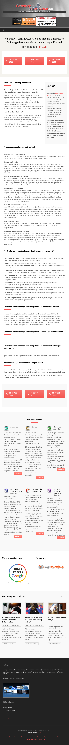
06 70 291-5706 (55, 60)
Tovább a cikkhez (9, 643)
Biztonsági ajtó (44, 737)
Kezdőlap (9, 737)
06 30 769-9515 (33, 60)
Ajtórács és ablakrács (32, 739)
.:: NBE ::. (39, 732)
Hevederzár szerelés (32, 737)
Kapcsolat (42, 739)
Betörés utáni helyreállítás (57, 737)
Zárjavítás (16, 737)
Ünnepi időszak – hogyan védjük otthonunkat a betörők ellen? (11, 619)
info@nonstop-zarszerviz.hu (13, 718)
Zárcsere (22, 737)
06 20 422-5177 (12, 60)
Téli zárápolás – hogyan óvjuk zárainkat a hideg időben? (34, 619)
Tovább (18, 473)
